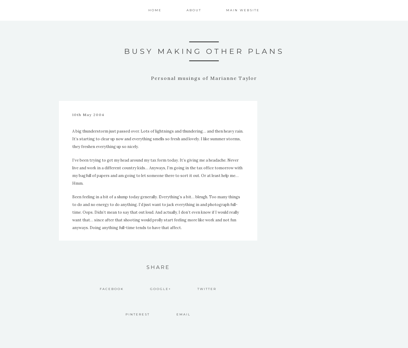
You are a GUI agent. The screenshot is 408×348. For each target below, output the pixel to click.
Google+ (160, 289)
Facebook (112, 289)
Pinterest (138, 314)
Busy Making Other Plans (204, 51)
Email (183, 314)
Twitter (206, 289)
